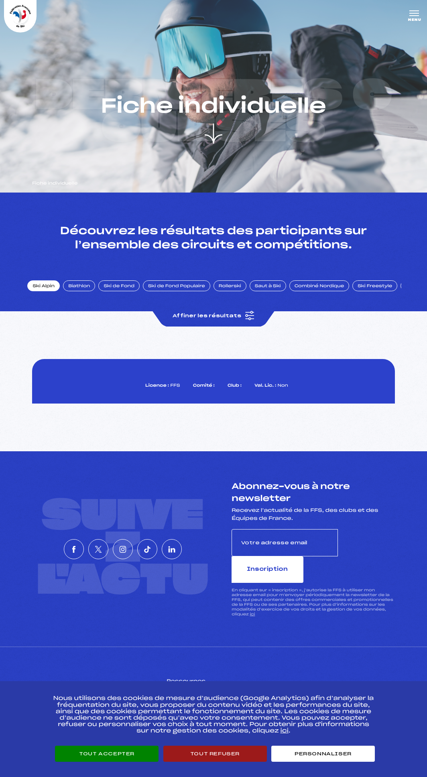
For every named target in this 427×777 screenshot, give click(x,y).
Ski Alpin (51, 294)
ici (252, 596)
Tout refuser (215, 753)
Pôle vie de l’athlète (320, 675)
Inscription (366, 551)
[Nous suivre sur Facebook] (50, 545)
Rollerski (237, 294)
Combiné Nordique (326, 294)
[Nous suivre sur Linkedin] (196, 545)
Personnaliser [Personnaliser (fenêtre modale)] (323, 753)
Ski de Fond (126, 294)
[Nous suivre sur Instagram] (123, 545)
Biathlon (86, 294)
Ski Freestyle (382, 294)
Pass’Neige (196, 675)
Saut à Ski (275, 294)
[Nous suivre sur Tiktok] (159, 545)
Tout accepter (106, 753)
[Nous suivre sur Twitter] (86, 545)
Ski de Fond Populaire (183, 294)
